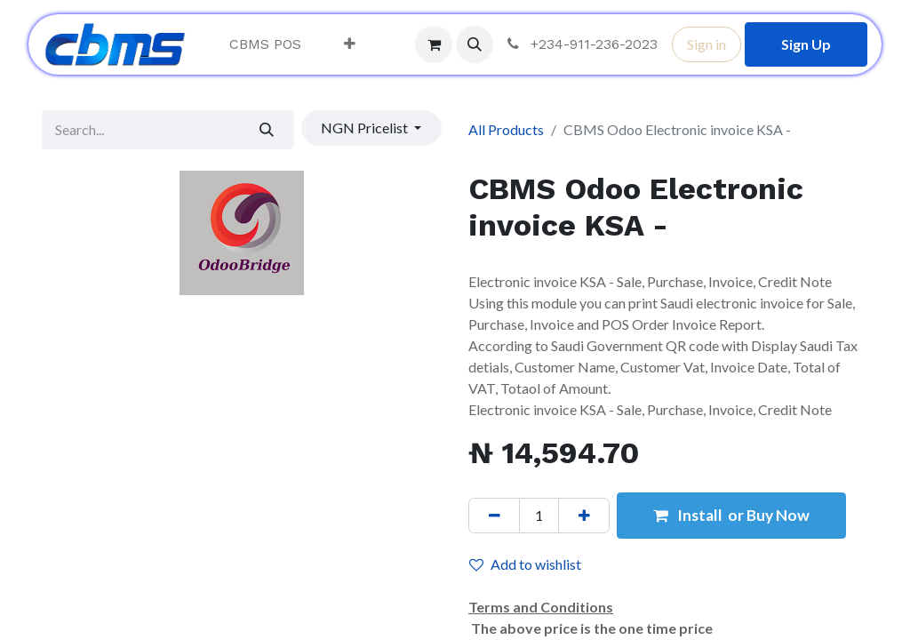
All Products (506, 129)
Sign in (706, 44)
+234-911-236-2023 (581, 44)
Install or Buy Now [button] (731, 515)
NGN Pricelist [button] (366, 127)
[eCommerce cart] (433, 44)
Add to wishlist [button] (525, 564)
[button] (474, 44)
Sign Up (806, 44)
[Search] (267, 129)
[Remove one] (494, 515)
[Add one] (584, 515)
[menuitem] (265, 44)
